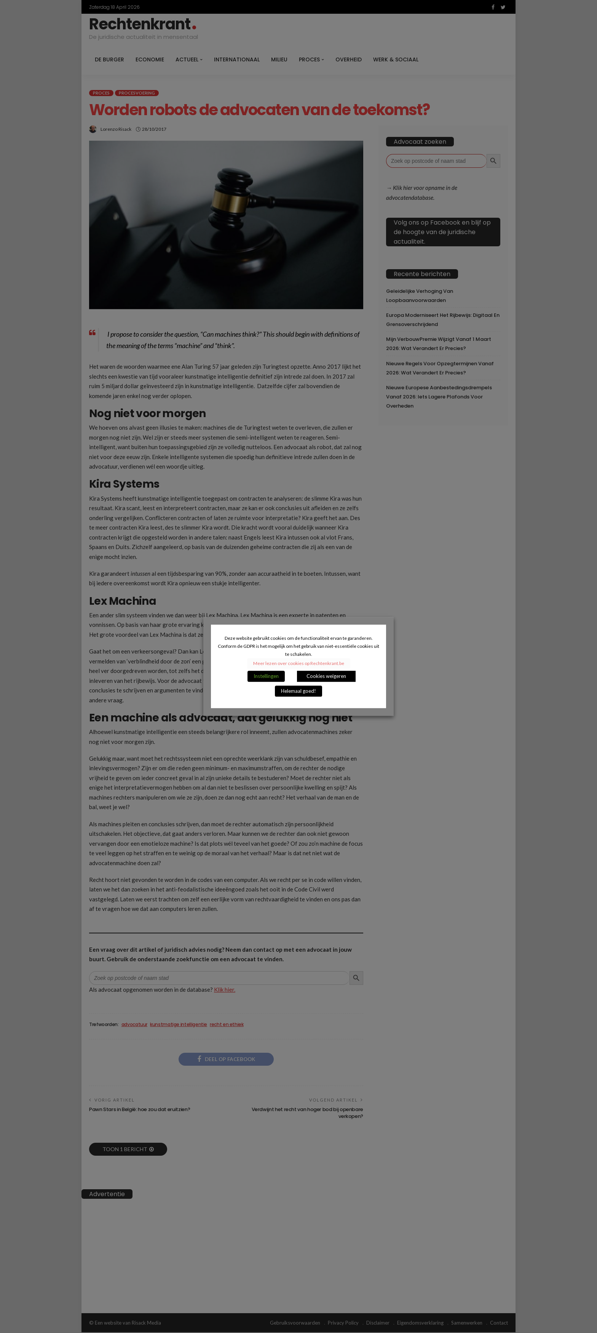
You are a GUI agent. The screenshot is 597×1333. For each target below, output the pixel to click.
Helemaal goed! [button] (298, 691)
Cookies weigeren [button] (326, 676)
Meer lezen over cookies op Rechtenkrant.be (298, 663)
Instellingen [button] (266, 676)
